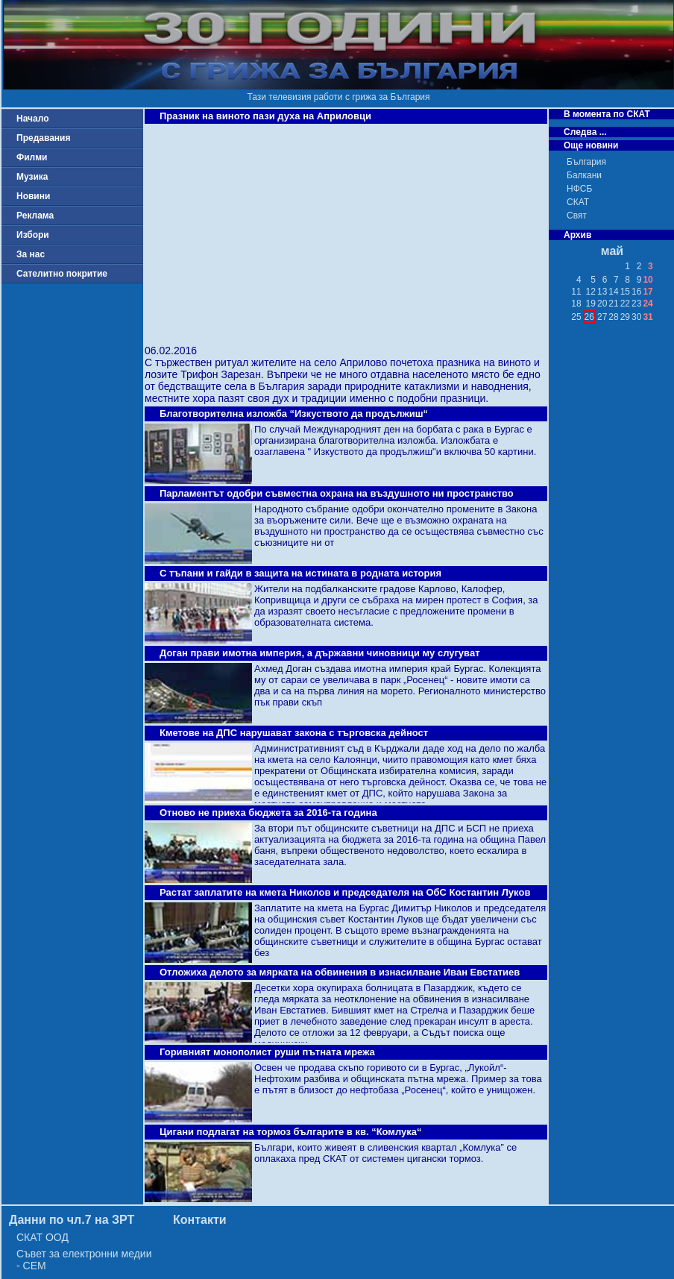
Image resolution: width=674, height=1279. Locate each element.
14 (613, 291)
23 (636, 303)
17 (647, 291)
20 (602, 303)
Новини (33, 196)
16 (636, 291)
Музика (32, 177)
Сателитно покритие (61, 273)
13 (602, 291)
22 (625, 303)
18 (576, 303)
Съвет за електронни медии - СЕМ (84, 1260)
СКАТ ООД (42, 1237)
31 (647, 317)
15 (625, 291)
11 (576, 291)
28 (613, 317)
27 (602, 317)
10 (647, 279)
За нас (30, 254)
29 (625, 317)
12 (591, 291)
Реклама (35, 215)
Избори (32, 235)
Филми (32, 157)
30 (636, 317)
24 (647, 303)
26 (589, 317)
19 (591, 303)
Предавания (43, 138)
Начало (32, 118)
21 (613, 303)
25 (576, 317)
